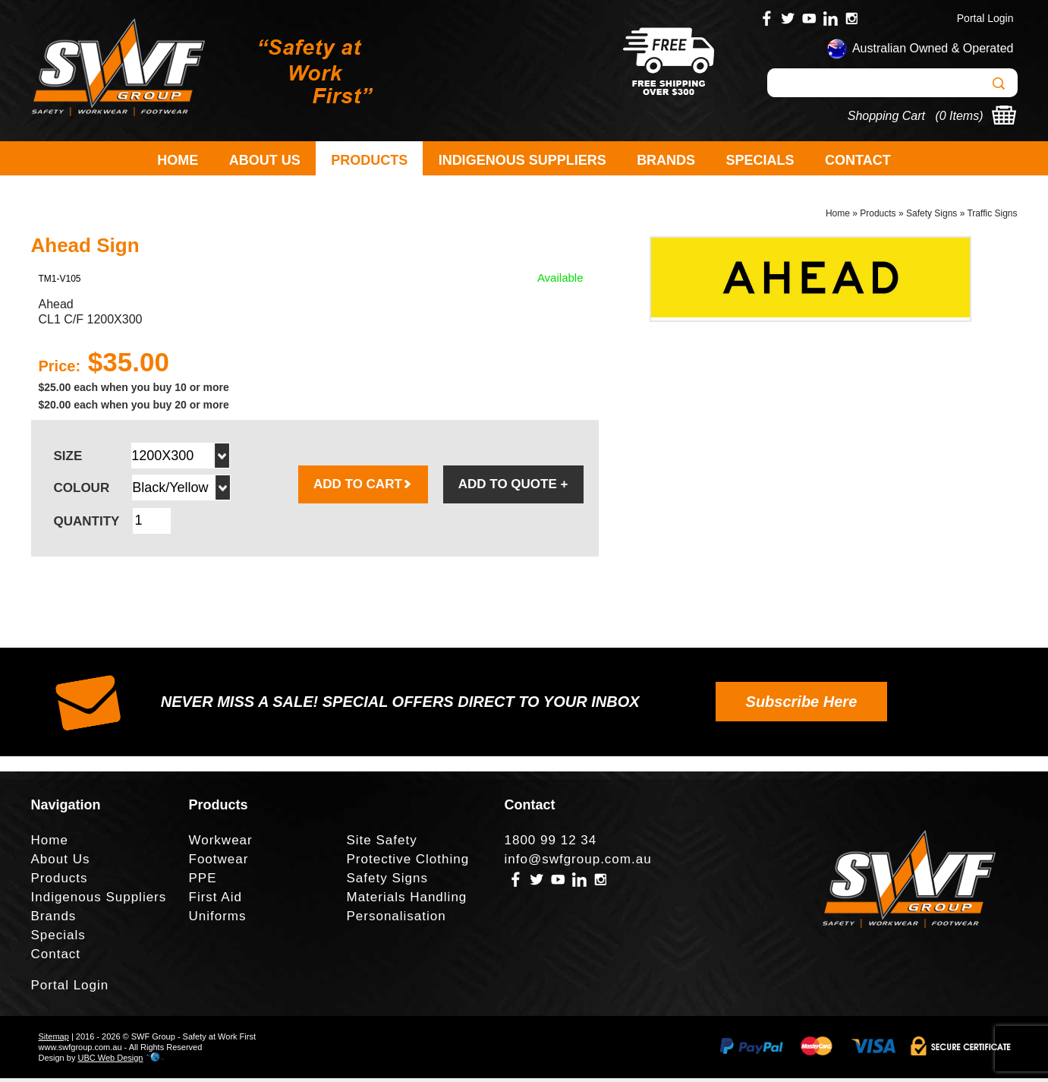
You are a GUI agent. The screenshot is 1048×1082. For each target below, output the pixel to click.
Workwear (221, 845)
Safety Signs (931, 217)
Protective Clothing (408, 863)
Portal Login (985, 18)
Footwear (219, 863)
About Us (265, 160)
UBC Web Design (110, 1061)
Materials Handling (407, 901)
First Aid (215, 901)
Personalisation (396, 920)
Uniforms (218, 920)
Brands (666, 160)
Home (177, 160)
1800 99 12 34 (551, 845)
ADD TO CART (363, 488)
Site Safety (382, 845)
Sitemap (54, 1040)
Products (369, 160)
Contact (858, 160)
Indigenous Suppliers (522, 160)
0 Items (959, 115)
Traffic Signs (992, 217)
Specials (760, 160)
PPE (203, 882)
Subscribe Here (802, 705)
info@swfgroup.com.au (578, 863)
